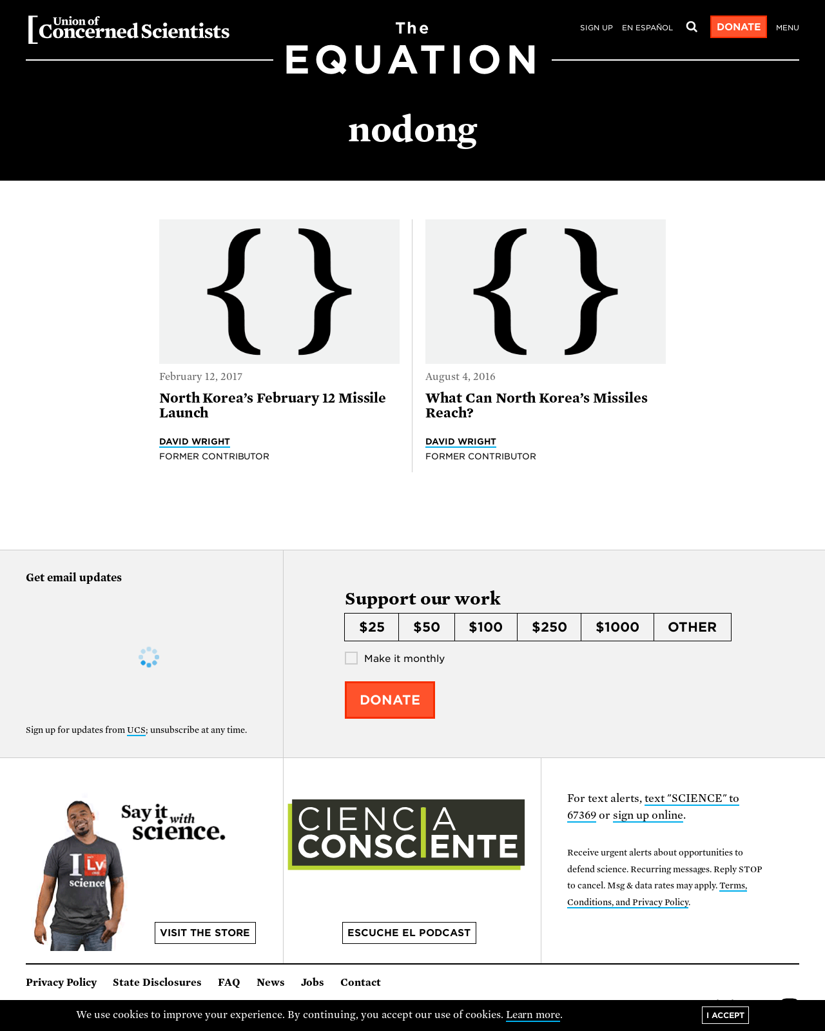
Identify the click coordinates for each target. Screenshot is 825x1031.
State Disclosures (157, 982)
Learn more (533, 1015)
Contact (360, 982)
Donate (739, 27)
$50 (426, 627)
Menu (787, 27)
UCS (136, 730)
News (271, 982)
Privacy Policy (61, 982)
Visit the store (205, 933)
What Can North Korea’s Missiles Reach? (536, 405)
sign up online (648, 815)
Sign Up (596, 27)
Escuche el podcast (409, 933)
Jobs (312, 982)
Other (692, 627)
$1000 (617, 627)
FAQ (229, 982)
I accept (725, 1015)
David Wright (194, 441)
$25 (372, 627)
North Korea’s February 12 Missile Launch (273, 405)
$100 (486, 627)
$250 (549, 627)
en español (647, 27)
